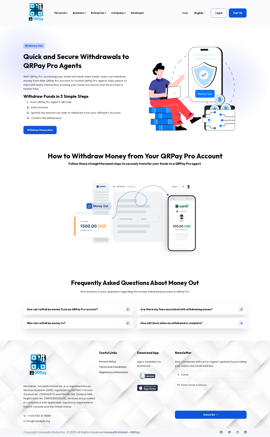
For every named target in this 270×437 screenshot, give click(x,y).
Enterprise (98, 13)
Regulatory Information (115, 373)
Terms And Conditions (115, 368)
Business (79, 13)
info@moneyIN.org (36, 422)
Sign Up (237, 12)
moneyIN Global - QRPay (122, 433)
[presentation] (201, 398)
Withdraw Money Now (41, 130)
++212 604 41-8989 (37, 416)
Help (185, 13)
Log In (219, 12)
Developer (137, 13)
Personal (61, 13)
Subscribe (210, 415)
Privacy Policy (109, 362)
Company (118, 13)
